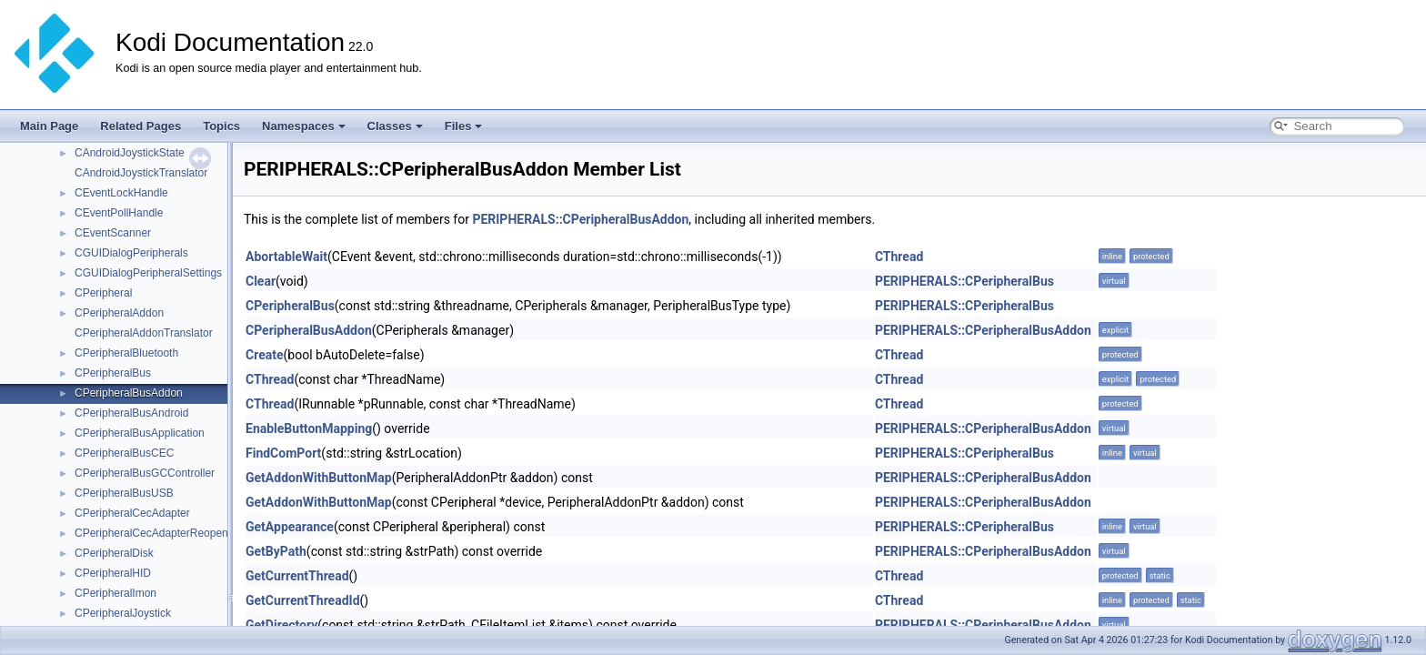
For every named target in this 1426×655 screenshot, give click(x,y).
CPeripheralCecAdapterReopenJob (160, 533)
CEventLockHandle (121, 192)
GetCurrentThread (297, 576)
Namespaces (304, 126)
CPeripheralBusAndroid (131, 413)
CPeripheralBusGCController (145, 473)
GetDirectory (281, 625)
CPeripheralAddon (119, 313)
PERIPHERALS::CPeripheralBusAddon (580, 219)
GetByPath (276, 551)
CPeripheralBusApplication (140, 433)
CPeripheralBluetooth (126, 353)
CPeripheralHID (113, 573)
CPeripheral (103, 293)
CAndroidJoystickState (130, 152)
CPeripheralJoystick (123, 613)
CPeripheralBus (113, 373)
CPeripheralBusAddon (129, 393)
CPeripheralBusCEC (124, 453)
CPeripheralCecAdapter (132, 513)
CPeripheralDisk (114, 553)
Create (265, 355)
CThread (899, 256)
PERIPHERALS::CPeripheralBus (964, 281)
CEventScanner (113, 233)
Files (464, 126)
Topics (221, 126)
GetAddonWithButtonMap (319, 477)
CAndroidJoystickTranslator (141, 172)
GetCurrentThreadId (303, 600)
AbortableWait (286, 256)
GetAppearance (290, 526)
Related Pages (140, 126)
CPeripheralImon (115, 593)
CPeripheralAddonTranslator (144, 333)
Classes (395, 126)
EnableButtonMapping (309, 428)
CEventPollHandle (119, 213)
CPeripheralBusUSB (124, 493)
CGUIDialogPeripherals (131, 253)
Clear (261, 281)
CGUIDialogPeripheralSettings (148, 273)
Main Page (49, 126)
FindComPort (283, 453)
